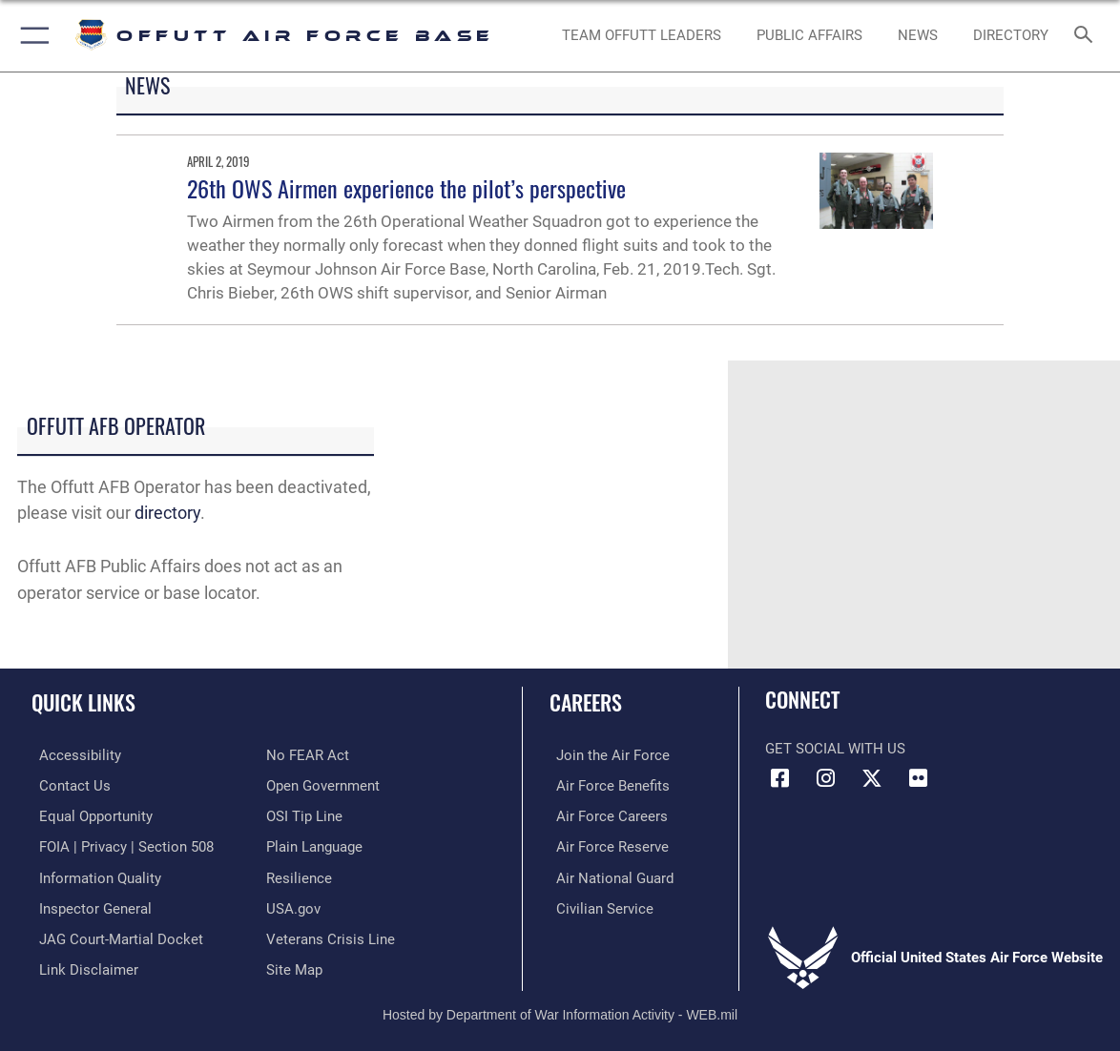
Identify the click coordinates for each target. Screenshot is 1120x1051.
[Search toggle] (1086, 35)
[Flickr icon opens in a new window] (918, 778)
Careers (586, 702)
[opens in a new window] (1011, 35)
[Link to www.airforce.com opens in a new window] (606, 755)
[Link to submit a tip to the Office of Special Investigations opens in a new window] (304, 815)
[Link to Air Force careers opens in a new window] (605, 815)
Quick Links (83, 702)
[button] (31, 36)
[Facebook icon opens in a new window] (779, 778)
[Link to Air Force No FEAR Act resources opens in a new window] (307, 755)
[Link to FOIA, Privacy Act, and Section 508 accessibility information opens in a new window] (118, 845)
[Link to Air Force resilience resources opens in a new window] (299, 874)
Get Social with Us (835, 748)
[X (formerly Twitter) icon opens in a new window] (872, 778)
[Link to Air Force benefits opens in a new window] (606, 784)
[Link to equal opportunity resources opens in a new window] (88, 815)
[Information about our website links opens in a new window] (81, 965)
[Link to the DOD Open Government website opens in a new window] (323, 784)
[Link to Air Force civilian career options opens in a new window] (598, 905)
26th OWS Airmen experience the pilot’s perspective (406, 188)
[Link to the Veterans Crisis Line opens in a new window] (330, 934)
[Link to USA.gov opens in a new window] (293, 905)
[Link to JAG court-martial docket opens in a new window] (113, 934)
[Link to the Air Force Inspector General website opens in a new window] (87, 905)
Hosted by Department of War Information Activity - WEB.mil (560, 1008)
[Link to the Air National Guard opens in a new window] (608, 874)
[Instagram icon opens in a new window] (826, 778)
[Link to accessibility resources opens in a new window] (72, 755)
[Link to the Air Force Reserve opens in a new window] (606, 845)
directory (167, 513)
